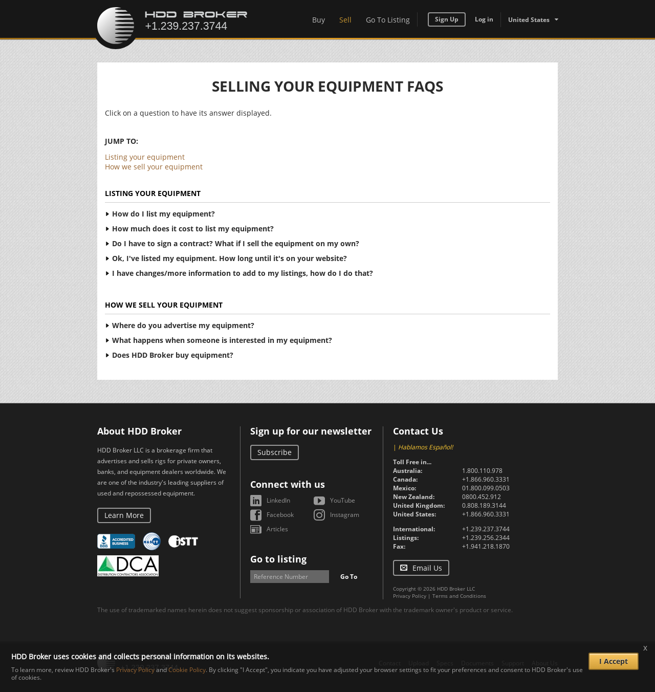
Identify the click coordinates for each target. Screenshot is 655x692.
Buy (318, 20)
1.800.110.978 (482, 470)
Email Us (427, 568)
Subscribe (274, 452)
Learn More (124, 515)
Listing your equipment (145, 157)
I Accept (613, 661)
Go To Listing (388, 20)
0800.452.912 (481, 496)
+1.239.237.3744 (486, 529)
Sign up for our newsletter (311, 431)
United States (529, 19)
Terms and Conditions (459, 595)
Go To (348, 576)
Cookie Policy (187, 669)
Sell (345, 20)
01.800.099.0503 (486, 488)
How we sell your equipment (154, 166)
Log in (484, 19)
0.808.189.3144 (484, 505)
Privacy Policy (409, 595)
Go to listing (278, 559)
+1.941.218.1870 (486, 546)
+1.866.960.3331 (486, 479)
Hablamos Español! (425, 447)
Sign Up (446, 19)
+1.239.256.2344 (486, 537)
